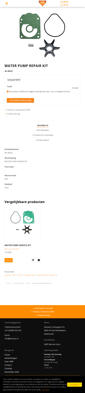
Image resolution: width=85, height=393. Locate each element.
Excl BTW (64, 5)
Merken (52, 275)
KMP (20, 275)
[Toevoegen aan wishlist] (39, 260)
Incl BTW (64, 2)
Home (7, 275)
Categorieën (29, 275)
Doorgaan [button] (74, 385)
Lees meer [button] (46, 390)
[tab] (42, 125)
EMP (14, 275)
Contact (8, 365)
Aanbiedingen (11, 358)
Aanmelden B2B (12, 372)
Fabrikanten (42, 275)
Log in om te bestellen (20, 100)
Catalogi (8, 368)
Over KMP (9, 361)
